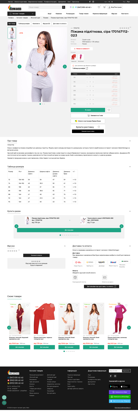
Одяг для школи (34, 384)
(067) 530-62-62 (15, 380)
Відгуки (114, 14)
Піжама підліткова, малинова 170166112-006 (117, 340)
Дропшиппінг (62, 2)
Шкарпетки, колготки (53, 386)
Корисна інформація (100, 14)
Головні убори (51, 384)
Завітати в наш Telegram (120, 403)
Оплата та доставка (21, 2)
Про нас (10, 2)
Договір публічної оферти (75, 391)
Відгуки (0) (46, 133)
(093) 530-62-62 (15, 385)
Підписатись (126, 373)
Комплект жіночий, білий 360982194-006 (66, 340)
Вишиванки (33, 381)
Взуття (32, 388)
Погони (32, 393)
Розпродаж (70, 14)
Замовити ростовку (88, 127)
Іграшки (32, 397)
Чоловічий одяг (52, 379)
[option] (12, 28)
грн (105, 2)
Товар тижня (83, 14)
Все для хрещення (53, 388)
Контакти (124, 14)
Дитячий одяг (51, 377)
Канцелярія (50, 393)
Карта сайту (71, 388)
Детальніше (69, 231)
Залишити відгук (36, 257)
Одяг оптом (75, 2)
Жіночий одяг (34, 379)
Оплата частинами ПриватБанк (88, 117)
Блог (69, 2)
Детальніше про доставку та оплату (101, 288)
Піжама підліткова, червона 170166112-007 (43, 340)
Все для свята (51, 395)
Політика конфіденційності (123, 410)
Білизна (32, 386)
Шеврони (50, 391)
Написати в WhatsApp (120, 399)
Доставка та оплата (59, 133)
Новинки (59, 14)
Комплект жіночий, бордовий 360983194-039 (19, 340)
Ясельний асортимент (36, 377)
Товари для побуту (35, 391)
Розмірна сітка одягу (50, 2)
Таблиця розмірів (80, 64)
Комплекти (36, 133)
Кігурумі (49, 381)
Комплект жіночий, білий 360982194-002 (91, 340)
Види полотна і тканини (36, 2)
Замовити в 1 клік (88, 111)
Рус (128, 2)
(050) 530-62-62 (15, 382)
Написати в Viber (120, 394)
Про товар (11, 133)
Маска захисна (34, 395)
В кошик (88, 105)
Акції (49, 14)
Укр (124, 2)
